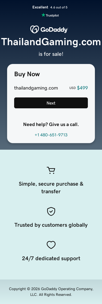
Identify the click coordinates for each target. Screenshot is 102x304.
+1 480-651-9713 (51, 135)
